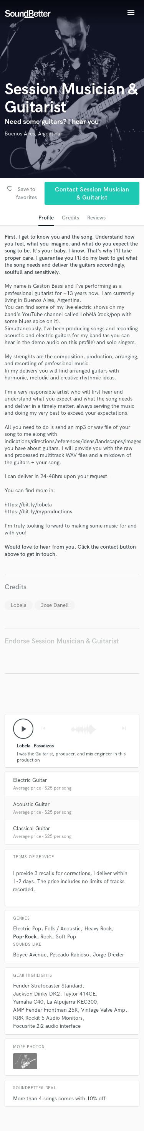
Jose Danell (55, 605)
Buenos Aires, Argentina (32, 133)
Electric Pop (27, 928)
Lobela (18, 605)
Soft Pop (66, 936)
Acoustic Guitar (31, 804)
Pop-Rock (25, 936)
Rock (46, 936)
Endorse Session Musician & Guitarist (62, 641)
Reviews (96, 217)
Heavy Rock (98, 928)
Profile (46, 217)
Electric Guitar (30, 780)
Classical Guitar (31, 828)
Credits (70, 217)
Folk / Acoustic (63, 928)
